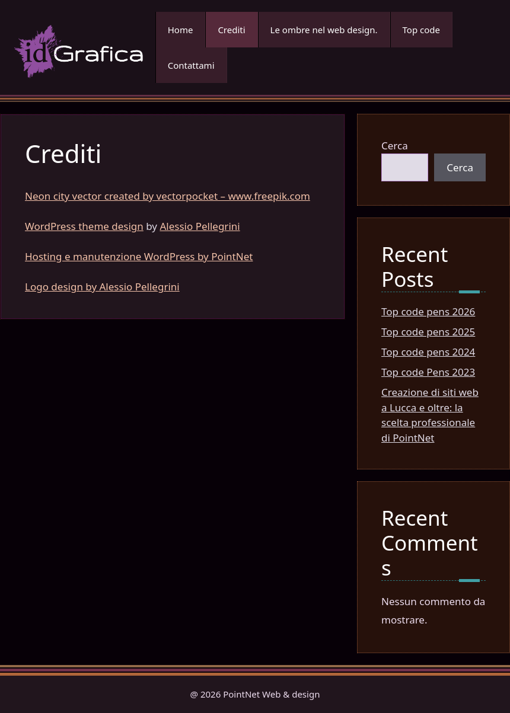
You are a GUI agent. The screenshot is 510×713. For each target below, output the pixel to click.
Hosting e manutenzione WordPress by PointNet (139, 256)
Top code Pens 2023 (428, 372)
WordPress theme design (84, 226)
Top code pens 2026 (428, 311)
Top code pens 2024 (428, 352)
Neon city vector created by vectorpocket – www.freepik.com (167, 196)
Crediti (231, 30)
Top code (421, 30)
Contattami (191, 65)
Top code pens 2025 (428, 331)
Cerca (394, 145)
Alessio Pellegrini (200, 226)
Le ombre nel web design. (324, 30)
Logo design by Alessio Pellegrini (102, 286)
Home (180, 30)
